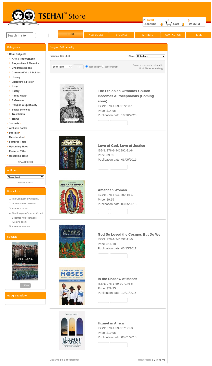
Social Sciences (21, 109)
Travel (15, 118)
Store (71, 33)
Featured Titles (17, 142)
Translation (18, 114)
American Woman (21, 226)
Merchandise (18, 137)
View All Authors (25, 182)
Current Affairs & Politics (26, 72)
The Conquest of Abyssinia (25, 198)
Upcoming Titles (18, 146)
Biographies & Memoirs (25, 63)
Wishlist (194, 24)
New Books (96, 34)
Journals (15, 123)
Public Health (19, 95)
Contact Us (173, 34)
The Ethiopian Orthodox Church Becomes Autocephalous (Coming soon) (27, 217)
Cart (176, 24)
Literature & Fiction (23, 81)
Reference (18, 100)
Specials (122, 34)
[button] (42, 35)
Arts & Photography (23, 58)
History (16, 77)
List (68, 56)
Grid (62, 56)
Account (150, 24)
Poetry (15, 91)
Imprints (147, 34)
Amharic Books (18, 128)
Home (198, 34)
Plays (15, 86)
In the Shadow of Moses (24, 203)
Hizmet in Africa (19, 208)
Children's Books (22, 68)
